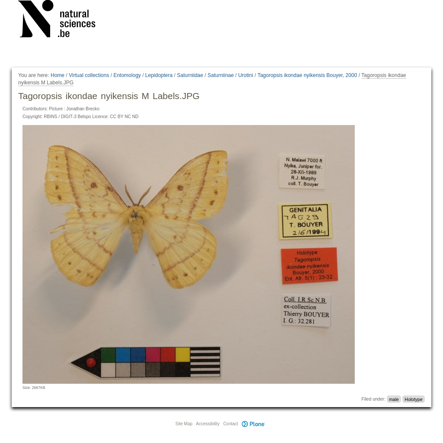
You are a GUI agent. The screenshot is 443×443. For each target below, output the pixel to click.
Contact (230, 423)
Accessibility (207, 423)
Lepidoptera (159, 75)
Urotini (245, 75)
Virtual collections (89, 75)
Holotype (413, 398)
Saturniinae (221, 75)
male (394, 398)
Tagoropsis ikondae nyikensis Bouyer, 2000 (307, 75)
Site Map (183, 423)
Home (57, 75)
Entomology (127, 75)
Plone (253, 423)
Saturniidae (190, 75)
